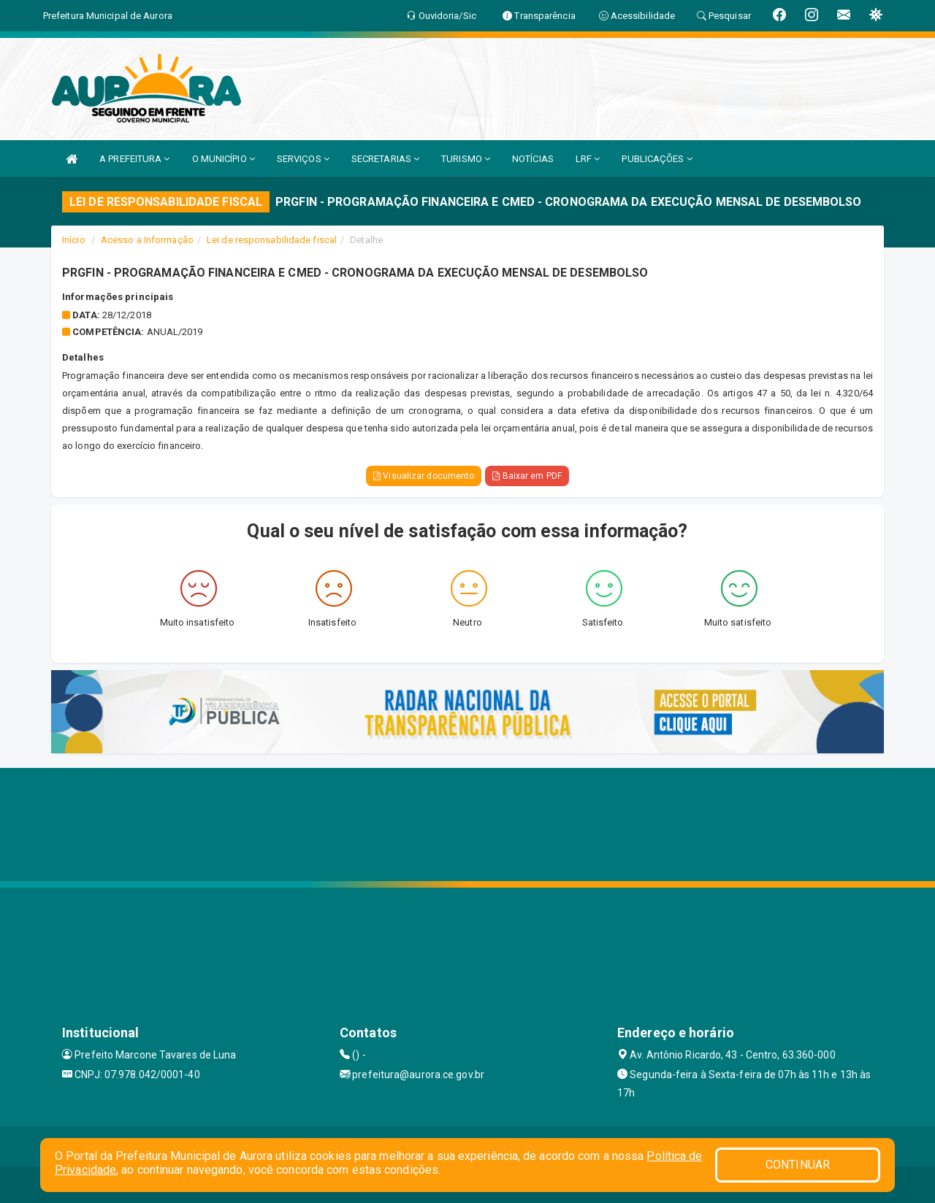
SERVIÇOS (303, 158)
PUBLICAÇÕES (657, 158)
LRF (588, 158)
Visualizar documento (423, 476)
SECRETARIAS (385, 158)
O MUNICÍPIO (223, 158)
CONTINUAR (798, 1165)
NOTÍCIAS (533, 158)
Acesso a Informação (147, 239)
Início (73, 239)
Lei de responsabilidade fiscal (272, 239)
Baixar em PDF (527, 476)
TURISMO (465, 158)
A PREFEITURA (134, 158)
